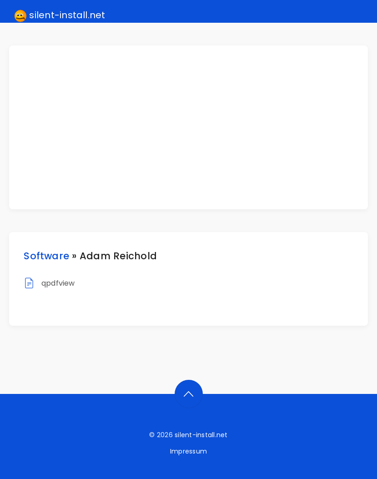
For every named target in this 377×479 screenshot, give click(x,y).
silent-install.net (60, 15)
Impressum (188, 451)
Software (46, 255)
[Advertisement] (194, 127)
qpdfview (58, 283)
